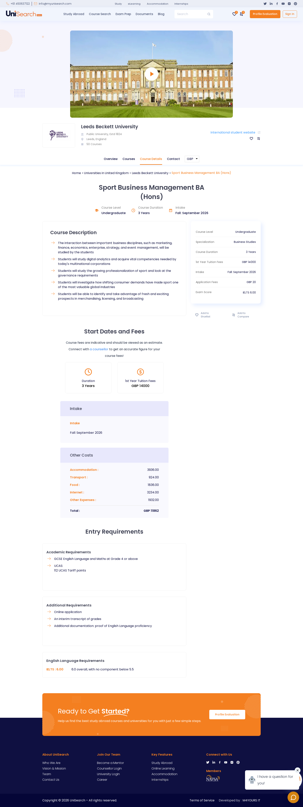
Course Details (151, 159)
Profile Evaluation (264, 14)
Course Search (99, 14)
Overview (110, 159)
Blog (160, 14)
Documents (144, 14)
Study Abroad (73, 14)
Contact (174, 159)
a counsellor (99, 349)
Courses (128, 159)
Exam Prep (122, 14)
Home (75, 173)
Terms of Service (201, 800)
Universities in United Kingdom (106, 173)
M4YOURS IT (251, 800)
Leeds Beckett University (150, 173)
